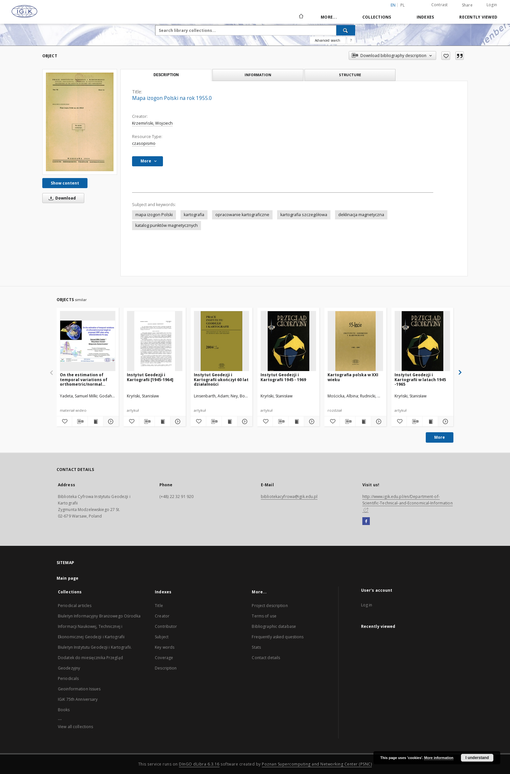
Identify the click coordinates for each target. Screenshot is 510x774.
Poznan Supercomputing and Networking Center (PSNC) (317, 764)
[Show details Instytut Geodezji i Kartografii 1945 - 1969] (310, 421)
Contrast (439, 4)
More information (438, 758)
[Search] (345, 30)
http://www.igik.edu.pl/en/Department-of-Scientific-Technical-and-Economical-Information (407, 503)
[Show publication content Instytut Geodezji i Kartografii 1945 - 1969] (296, 421)
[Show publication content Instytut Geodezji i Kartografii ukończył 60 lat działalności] (229, 421)
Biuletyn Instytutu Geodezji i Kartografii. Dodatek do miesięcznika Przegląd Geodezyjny (95, 657)
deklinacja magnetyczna (361, 214)
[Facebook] (366, 521)
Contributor (166, 626)
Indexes (425, 17)
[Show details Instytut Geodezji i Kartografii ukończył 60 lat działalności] (244, 421)
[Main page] (300, 17)
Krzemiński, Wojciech (152, 123)
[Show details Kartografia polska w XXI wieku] (377, 421)
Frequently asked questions (277, 637)
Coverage (164, 657)
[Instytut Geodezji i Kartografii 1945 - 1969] (288, 341)
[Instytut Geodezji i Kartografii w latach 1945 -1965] (422, 341)
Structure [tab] (350, 74)
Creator (162, 616)
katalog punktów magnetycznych (166, 225)
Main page (67, 578)
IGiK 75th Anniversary (78, 699)
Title (159, 605)
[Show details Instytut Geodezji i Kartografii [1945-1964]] (177, 421)
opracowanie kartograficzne (242, 214)
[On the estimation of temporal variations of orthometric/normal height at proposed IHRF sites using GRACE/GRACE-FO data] (87, 341)
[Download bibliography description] (79, 421)
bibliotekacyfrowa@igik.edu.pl (289, 496)
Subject (161, 637)
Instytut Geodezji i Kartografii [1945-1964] (150, 377)
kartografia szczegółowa (303, 214)
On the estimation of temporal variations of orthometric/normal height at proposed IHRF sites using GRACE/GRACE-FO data (86, 379)
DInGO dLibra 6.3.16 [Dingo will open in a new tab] (199, 764)
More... (329, 17)
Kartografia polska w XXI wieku (353, 377)
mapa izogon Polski (154, 214)
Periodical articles (74, 605)
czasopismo (143, 143)
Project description (270, 605)
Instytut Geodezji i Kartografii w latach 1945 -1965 (420, 379)
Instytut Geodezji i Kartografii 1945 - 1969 (283, 377)
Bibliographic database (274, 626)
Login (492, 4)
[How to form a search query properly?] (351, 40)
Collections (376, 17)
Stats (256, 647)
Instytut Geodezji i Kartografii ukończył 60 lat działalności (221, 379)
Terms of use (264, 616)
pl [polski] (402, 5)
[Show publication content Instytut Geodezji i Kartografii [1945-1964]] (162, 421)
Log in (366, 605)
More (439, 437)
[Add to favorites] (445, 55)
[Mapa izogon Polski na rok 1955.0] (80, 122)
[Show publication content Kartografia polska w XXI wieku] (363, 421)
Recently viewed (478, 17)
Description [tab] (166, 75)
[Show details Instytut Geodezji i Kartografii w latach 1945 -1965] (444, 421)
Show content (65, 183)
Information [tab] (258, 74)
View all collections (75, 726)
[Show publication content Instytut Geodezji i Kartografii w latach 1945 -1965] (430, 421)
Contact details (266, 657)
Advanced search (327, 40)
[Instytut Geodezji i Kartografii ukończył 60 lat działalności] (221, 341)
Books (64, 709)
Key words (164, 647)
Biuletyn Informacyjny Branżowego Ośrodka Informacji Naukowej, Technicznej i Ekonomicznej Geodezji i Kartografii (99, 626)
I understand (477, 757)
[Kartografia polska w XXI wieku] (355, 341)
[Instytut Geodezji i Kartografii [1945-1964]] (154, 341)
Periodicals (68, 678)
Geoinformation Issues (79, 689)
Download (61, 198)
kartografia (194, 214)
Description (166, 668)
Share (467, 5)
